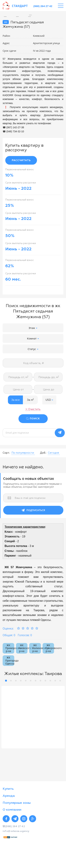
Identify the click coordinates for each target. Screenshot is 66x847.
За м (30, 399)
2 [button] (11, 680)
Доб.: (43, 453)
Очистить (34, 409)
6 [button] (30, 680)
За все (15, 400)
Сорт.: (6, 453)
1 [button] (6, 680)
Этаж (33, 328)
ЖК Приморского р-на (9, 648)
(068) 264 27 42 (42, 6)
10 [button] (50, 680)
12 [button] (60, 680)
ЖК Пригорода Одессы (9, 660)
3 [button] (16, 680)
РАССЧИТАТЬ (21, 160)
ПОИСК (35, 418)
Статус (33, 349)
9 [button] (45, 680)
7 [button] (35, 680)
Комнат (33, 338)
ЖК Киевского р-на (23, 648)
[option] (33, 717)
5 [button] (25, 680)
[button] (49, 399)
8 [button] (40, 680)
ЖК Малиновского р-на (36, 648)
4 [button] (20, 680)
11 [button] (55, 680)
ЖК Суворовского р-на (49, 648)
